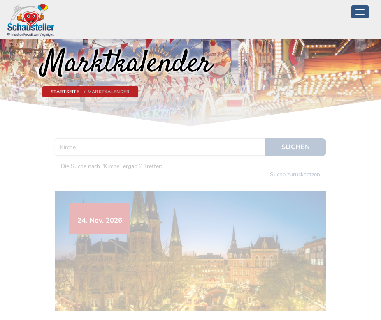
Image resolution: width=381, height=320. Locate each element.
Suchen (295, 145)
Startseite (65, 92)
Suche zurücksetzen (295, 173)
